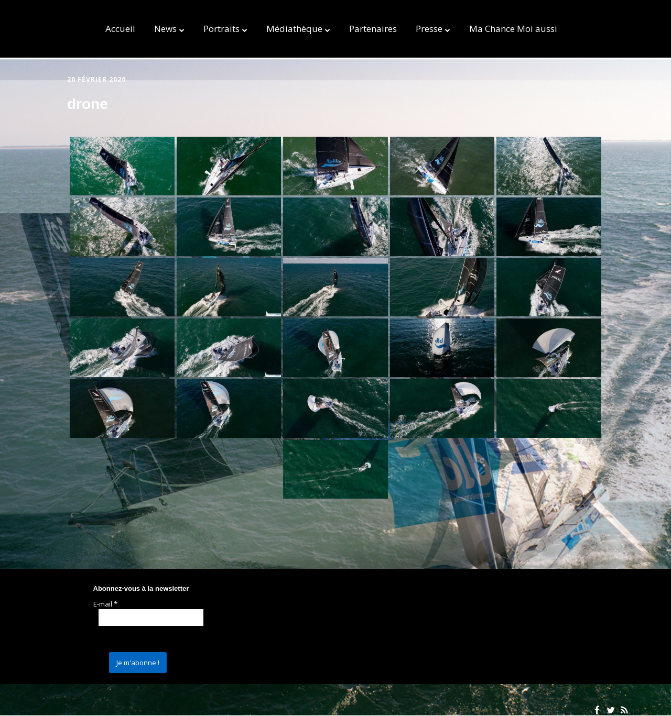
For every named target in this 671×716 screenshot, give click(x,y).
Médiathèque (294, 29)
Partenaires (373, 29)
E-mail (105, 604)
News (165, 29)
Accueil (120, 29)
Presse (429, 29)
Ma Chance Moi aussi (513, 29)
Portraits (221, 29)
